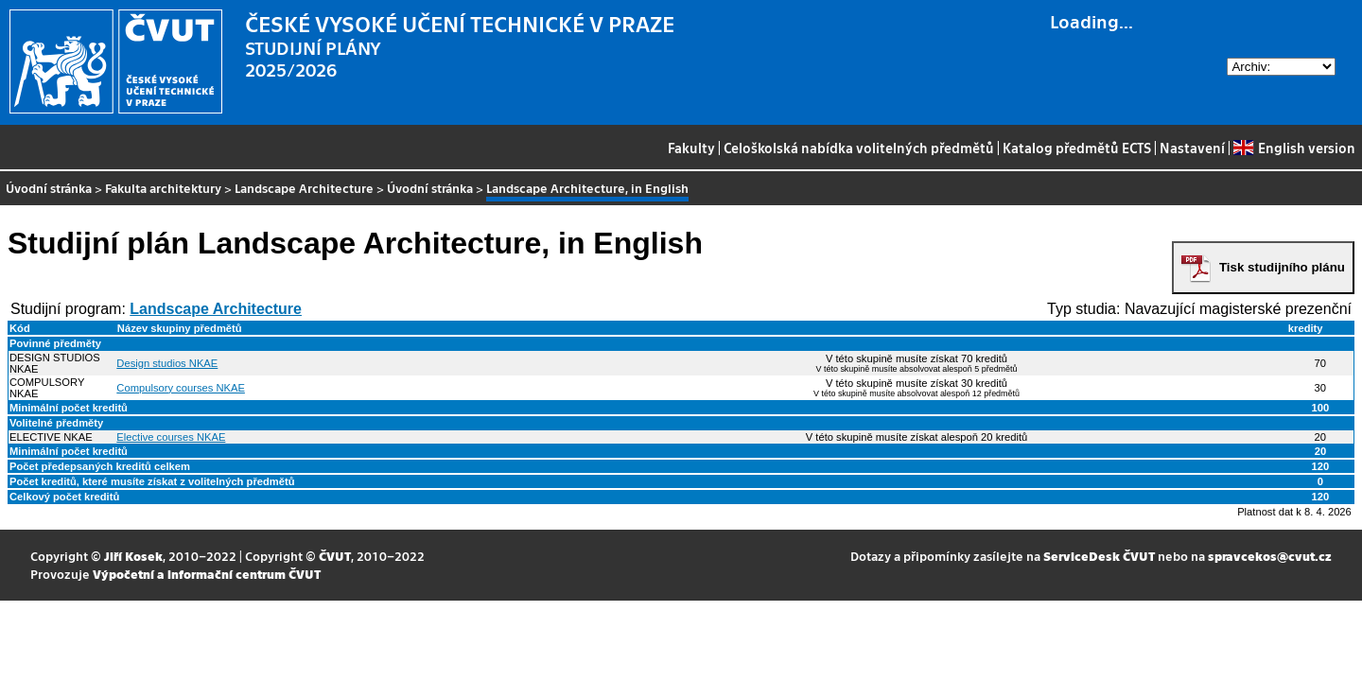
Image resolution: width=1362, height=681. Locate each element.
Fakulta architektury (163, 188)
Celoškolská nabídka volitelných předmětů (859, 147)
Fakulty (691, 147)
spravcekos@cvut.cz (1270, 556)
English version (1293, 147)
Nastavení (1192, 147)
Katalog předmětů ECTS (1077, 147)
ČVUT (335, 556)
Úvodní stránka (49, 188)
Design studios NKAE (167, 363)
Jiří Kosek (133, 556)
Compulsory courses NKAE (180, 387)
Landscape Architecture (304, 188)
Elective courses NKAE (170, 437)
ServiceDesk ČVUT (1099, 556)
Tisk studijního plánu (1282, 267)
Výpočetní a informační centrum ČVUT (207, 574)
